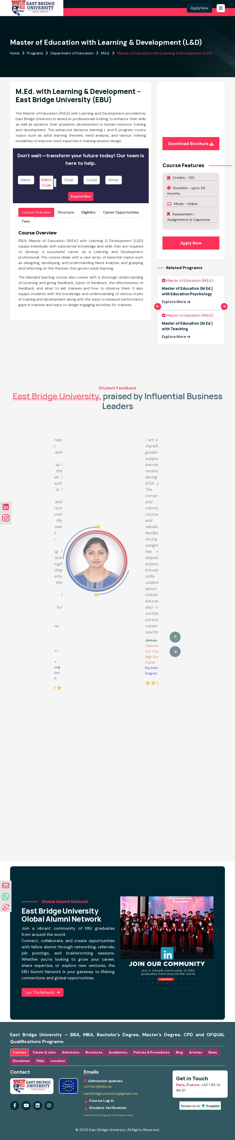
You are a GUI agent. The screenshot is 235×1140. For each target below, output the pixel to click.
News (212, 1052)
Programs (35, 53)
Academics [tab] (118, 1052)
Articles (195, 1052)
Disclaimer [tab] (21, 1061)
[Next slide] (224, 306)
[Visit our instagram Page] (37, 1105)
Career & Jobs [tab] (44, 1052)
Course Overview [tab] (36, 212)
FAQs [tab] (40, 1061)
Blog (179, 1052)
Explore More (176, 301)
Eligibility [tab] (88, 212)
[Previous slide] (157, 306)
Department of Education (72, 53)
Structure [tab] (66, 212)
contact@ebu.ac (98, 1086)
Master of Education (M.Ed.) (187, 280)
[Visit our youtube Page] (26, 1105)
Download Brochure (191, 143)
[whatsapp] (5, 897)
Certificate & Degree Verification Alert (108, 1115)
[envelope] (5, 885)
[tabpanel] (80, 270)
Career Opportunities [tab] (121, 212)
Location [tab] (58, 1061)
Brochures (94, 1052)
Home (15, 53)
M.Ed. (105, 53)
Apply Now (199, 8)
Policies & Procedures (152, 1052)
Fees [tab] (26, 221)
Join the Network (42, 992)
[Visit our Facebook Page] (14, 1105)
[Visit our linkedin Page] (49, 1105)
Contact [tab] (19, 1052)
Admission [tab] (70, 1052)
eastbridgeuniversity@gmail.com (111, 1093)
